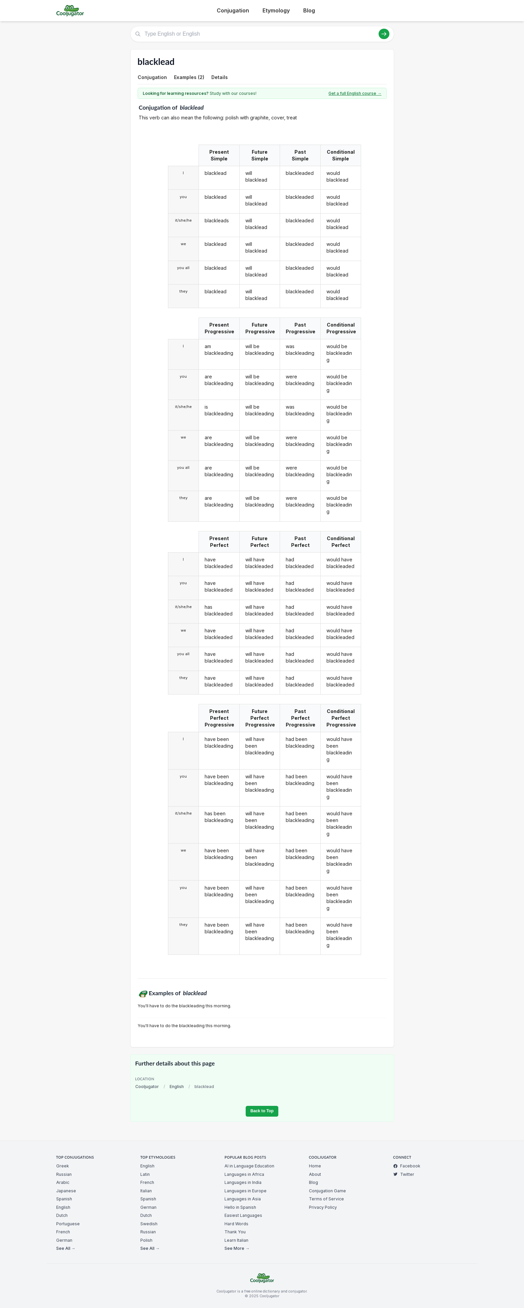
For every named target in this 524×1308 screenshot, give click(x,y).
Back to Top (262, 1111)
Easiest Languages (243, 1215)
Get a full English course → (354, 93)
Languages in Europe (245, 1190)
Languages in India (242, 1182)
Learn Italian (236, 1240)
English (177, 1086)
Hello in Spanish (240, 1207)
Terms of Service (326, 1198)
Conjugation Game (327, 1190)
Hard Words (236, 1223)
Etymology (276, 10)
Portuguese (68, 1223)
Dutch (62, 1215)
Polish (146, 1240)
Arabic (62, 1182)
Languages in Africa (244, 1174)
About (315, 1174)
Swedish (149, 1223)
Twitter (403, 1174)
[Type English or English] (262, 34)
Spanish (64, 1198)
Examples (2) (189, 77)
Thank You (235, 1231)
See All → (65, 1248)
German (64, 1240)
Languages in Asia (242, 1198)
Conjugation (233, 10)
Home (315, 1165)
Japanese (66, 1190)
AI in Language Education (249, 1165)
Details (219, 77)
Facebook (406, 1165)
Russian (64, 1174)
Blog (309, 10)
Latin (145, 1174)
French (63, 1231)
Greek (62, 1165)
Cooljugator (147, 1086)
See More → (236, 1248)
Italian (146, 1190)
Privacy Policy (323, 1207)
